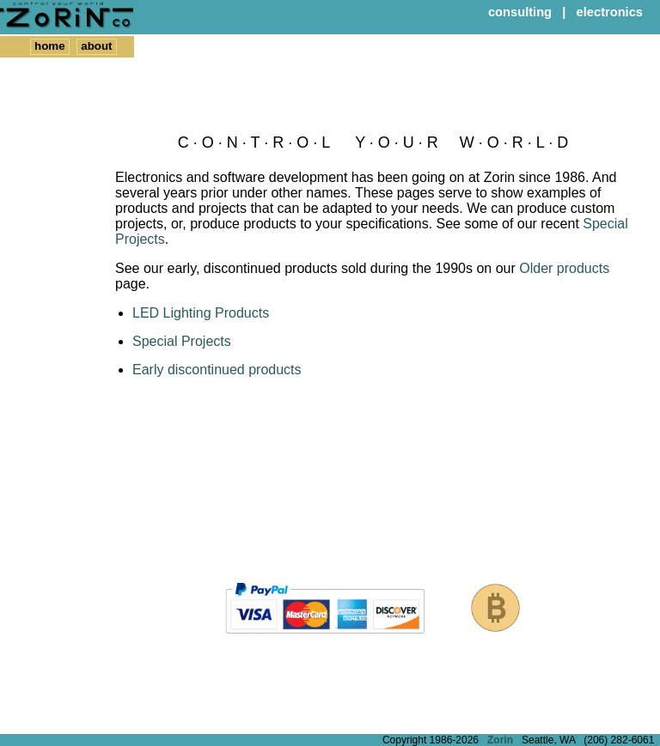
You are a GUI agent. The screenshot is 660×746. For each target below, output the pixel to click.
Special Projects (181, 341)
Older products (564, 268)
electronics (610, 12)
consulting (520, 12)
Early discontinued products (217, 369)
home (49, 45)
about (96, 45)
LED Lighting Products (200, 313)
